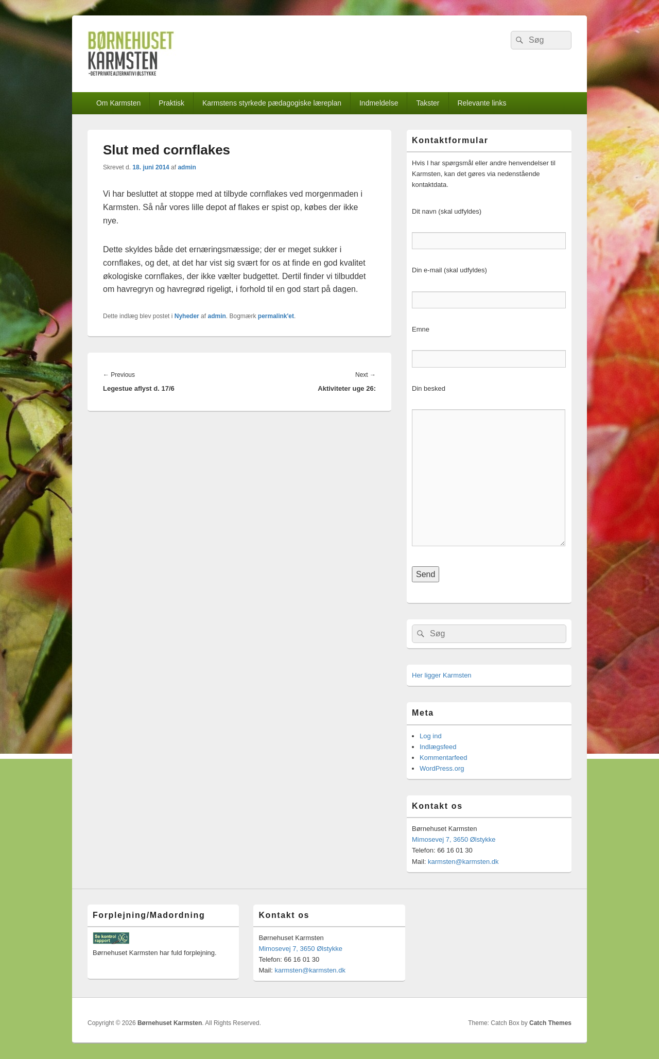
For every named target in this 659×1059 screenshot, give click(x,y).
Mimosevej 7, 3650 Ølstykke (454, 839)
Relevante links (481, 103)
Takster (427, 103)
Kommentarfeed (443, 757)
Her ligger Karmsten (442, 675)
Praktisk (171, 103)
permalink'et (276, 316)
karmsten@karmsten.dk (463, 861)
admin (187, 167)
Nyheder (187, 316)
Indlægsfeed (438, 747)
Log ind (431, 736)
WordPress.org (442, 768)
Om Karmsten (118, 103)
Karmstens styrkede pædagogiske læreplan (271, 103)
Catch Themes (550, 1023)
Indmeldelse (378, 103)
